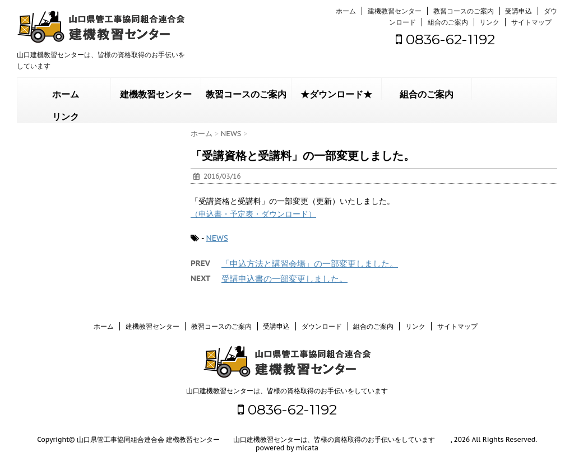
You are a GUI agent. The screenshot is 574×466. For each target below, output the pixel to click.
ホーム (346, 11)
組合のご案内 (448, 22)
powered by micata (287, 448)
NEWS (217, 238)
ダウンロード (322, 326)
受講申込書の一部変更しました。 (284, 278)
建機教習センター (395, 11)
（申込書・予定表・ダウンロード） (253, 214)
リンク (489, 22)
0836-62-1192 (445, 39)
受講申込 (518, 11)
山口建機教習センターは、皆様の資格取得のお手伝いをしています (287, 390)
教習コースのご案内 (463, 11)
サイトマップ (531, 22)
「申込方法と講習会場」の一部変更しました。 (309, 263)
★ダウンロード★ (336, 94)
